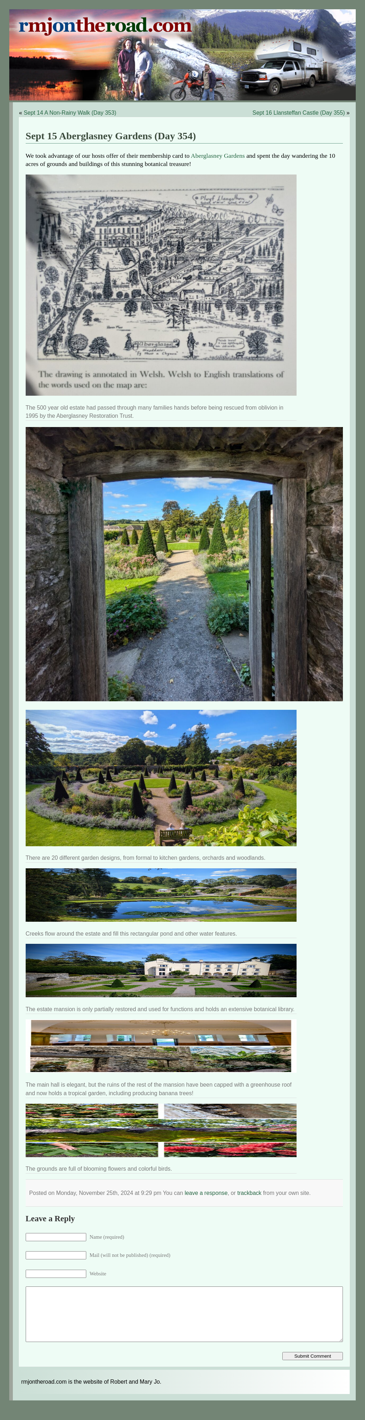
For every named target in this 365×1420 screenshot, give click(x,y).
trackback (249, 1193)
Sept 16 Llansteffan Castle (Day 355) (298, 113)
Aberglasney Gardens (218, 155)
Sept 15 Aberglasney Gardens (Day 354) (111, 135)
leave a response (206, 1193)
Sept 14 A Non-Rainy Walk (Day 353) (70, 113)
